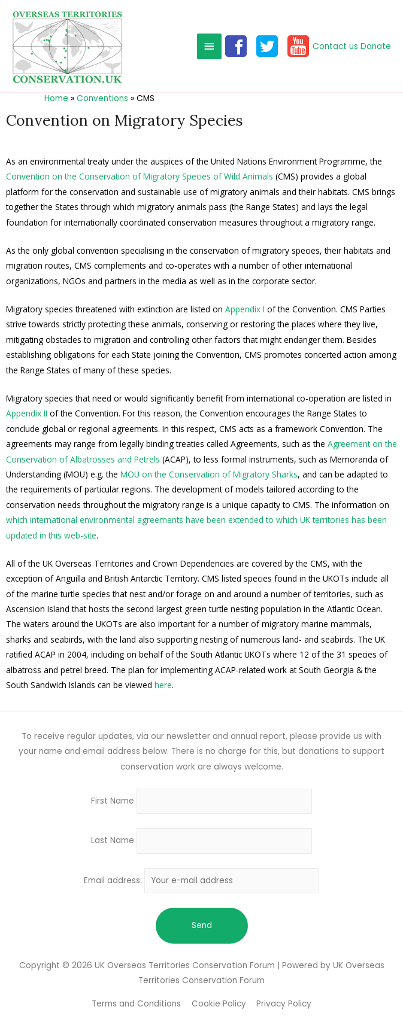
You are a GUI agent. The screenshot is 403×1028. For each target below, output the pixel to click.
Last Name (112, 841)
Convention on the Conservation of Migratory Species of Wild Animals (139, 176)
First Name (112, 801)
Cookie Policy (219, 1003)
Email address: (202, 880)
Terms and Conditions (136, 1003)
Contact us (335, 46)
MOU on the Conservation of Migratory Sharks (209, 474)
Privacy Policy (283, 1003)
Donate (375, 46)
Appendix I (245, 309)
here (163, 685)
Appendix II (26, 413)
